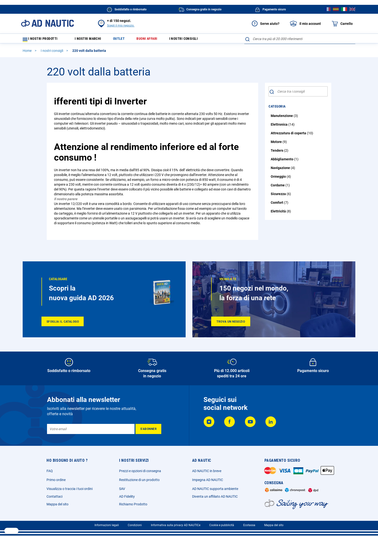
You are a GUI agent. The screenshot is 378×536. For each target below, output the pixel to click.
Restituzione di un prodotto (139, 480)
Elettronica (279, 127)
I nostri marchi (91, 40)
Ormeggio (279, 179)
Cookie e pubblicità (221, 525)
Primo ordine (56, 480)
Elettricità (279, 213)
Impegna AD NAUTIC (207, 480)
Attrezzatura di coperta (289, 135)
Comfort (277, 205)
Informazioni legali (106, 525)
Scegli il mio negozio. (121, 25)
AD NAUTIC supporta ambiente (215, 489)
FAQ (50, 471)
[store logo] (47, 23)
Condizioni (135, 525)
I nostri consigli (195, 40)
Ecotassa (249, 525)
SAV (122, 489)
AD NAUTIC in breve (206, 471)
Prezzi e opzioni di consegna (140, 471)
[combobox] (299, 39)
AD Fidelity (127, 496)
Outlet (124, 40)
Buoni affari (155, 40)
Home (27, 53)
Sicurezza (279, 196)
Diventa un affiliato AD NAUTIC (215, 496)
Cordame (278, 187)
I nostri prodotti (43, 40)
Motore (277, 144)
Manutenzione (282, 118)
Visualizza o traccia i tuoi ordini (70, 489)
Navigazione (281, 170)
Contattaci (54, 496)
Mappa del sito (57, 504)
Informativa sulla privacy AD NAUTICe (175, 525)
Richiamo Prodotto (133, 504)
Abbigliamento (282, 161)
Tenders (277, 153)
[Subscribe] (148, 429)
